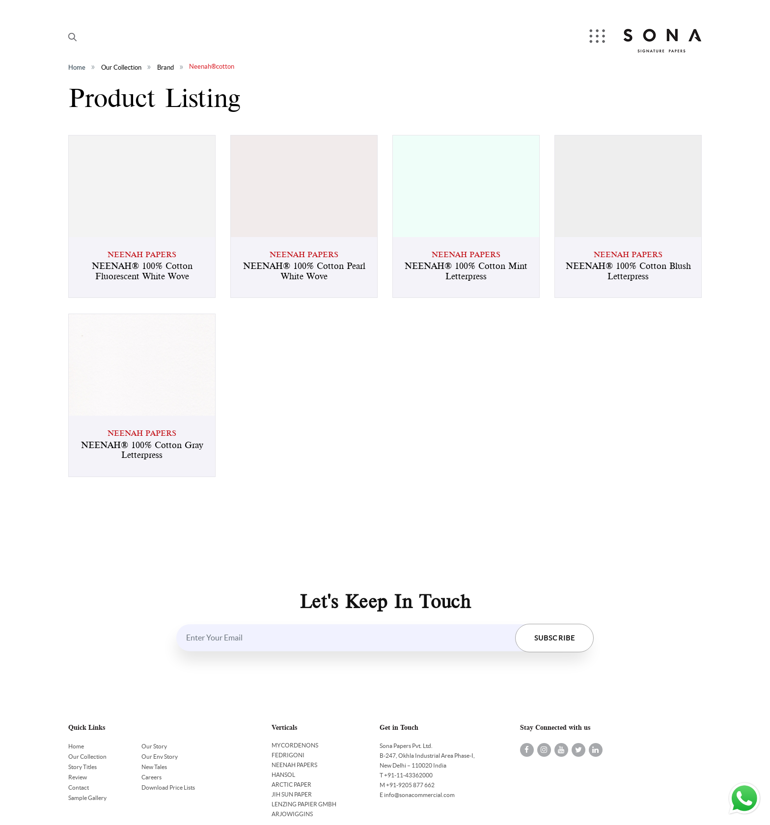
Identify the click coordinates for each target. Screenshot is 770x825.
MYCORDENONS (295, 745)
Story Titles (82, 767)
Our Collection (121, 67)
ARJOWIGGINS (292, 814)
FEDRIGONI (288, 755)
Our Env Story (159, 756)
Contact (78, 787)
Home (76, 67)
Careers (151, 777)
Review (77, 777)
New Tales (154, 767)
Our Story (154, 746)
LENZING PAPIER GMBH (304, 804)
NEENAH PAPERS (294, 765)
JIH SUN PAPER (292, 794)
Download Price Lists (168, 787)
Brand (165, 67)
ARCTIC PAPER (291, 784)
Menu (598, 37)
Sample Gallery (87, 798)
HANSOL (283, 775)
